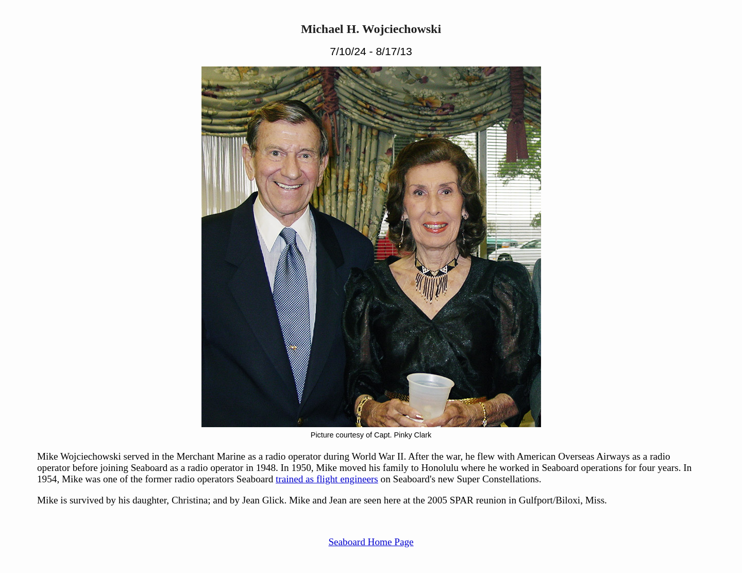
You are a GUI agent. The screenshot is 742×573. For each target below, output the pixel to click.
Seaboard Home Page (370, 541)
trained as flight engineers (327, 479)
